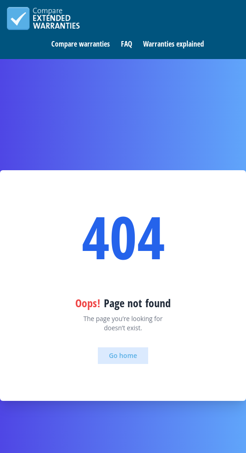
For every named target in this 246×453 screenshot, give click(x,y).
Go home (123, 355)
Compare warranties (80, 44)
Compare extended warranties (43, 18)
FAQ (126, 44)
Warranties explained (173, 44)
